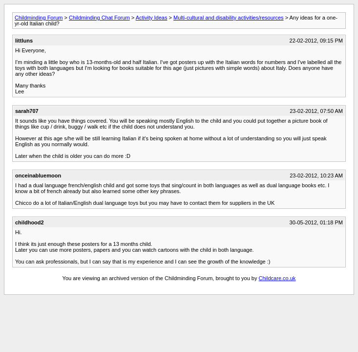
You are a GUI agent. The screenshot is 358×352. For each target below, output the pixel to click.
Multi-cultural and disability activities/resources (228, 18)
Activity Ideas (152, 18)
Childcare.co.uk (277, 278)
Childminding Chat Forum (99, 18)
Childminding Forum (39, 18)
